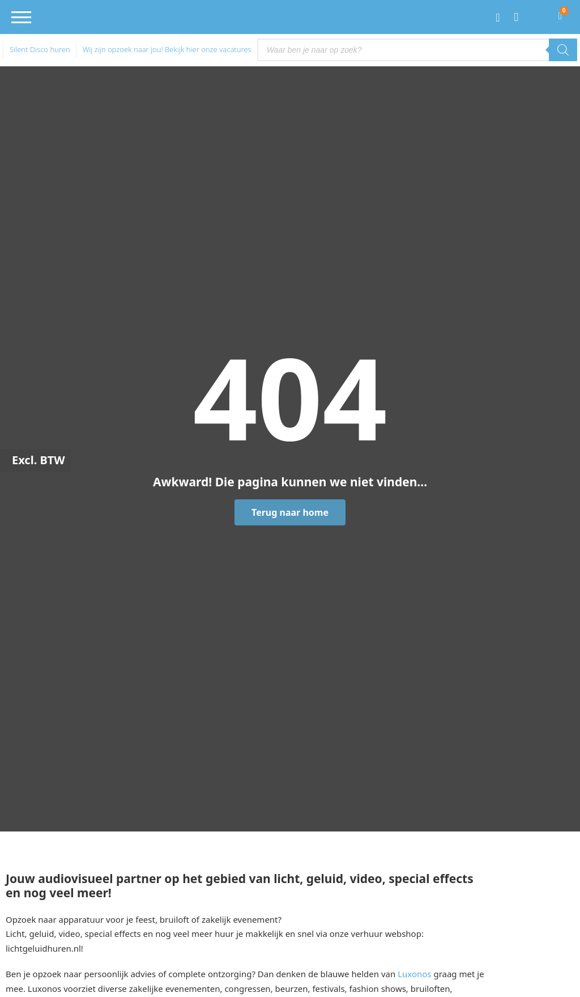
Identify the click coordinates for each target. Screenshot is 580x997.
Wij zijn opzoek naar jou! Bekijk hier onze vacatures (167, 49)
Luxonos (414, 973)
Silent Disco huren (40, 49)
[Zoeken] (563, 50)
